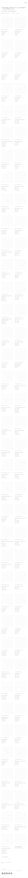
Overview (8, 13)
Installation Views (16, 13)
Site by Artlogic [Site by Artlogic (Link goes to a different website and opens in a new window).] (19, 870)
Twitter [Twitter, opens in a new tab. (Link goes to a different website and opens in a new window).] (5, 873)
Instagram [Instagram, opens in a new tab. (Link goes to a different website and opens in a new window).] (7, 873)
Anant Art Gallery (8, 2)
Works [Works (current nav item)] (3, 13)
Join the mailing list (9, 873)
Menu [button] (25, 2)
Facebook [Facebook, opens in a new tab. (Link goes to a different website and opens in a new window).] (2, 873)
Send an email (11, 873)
